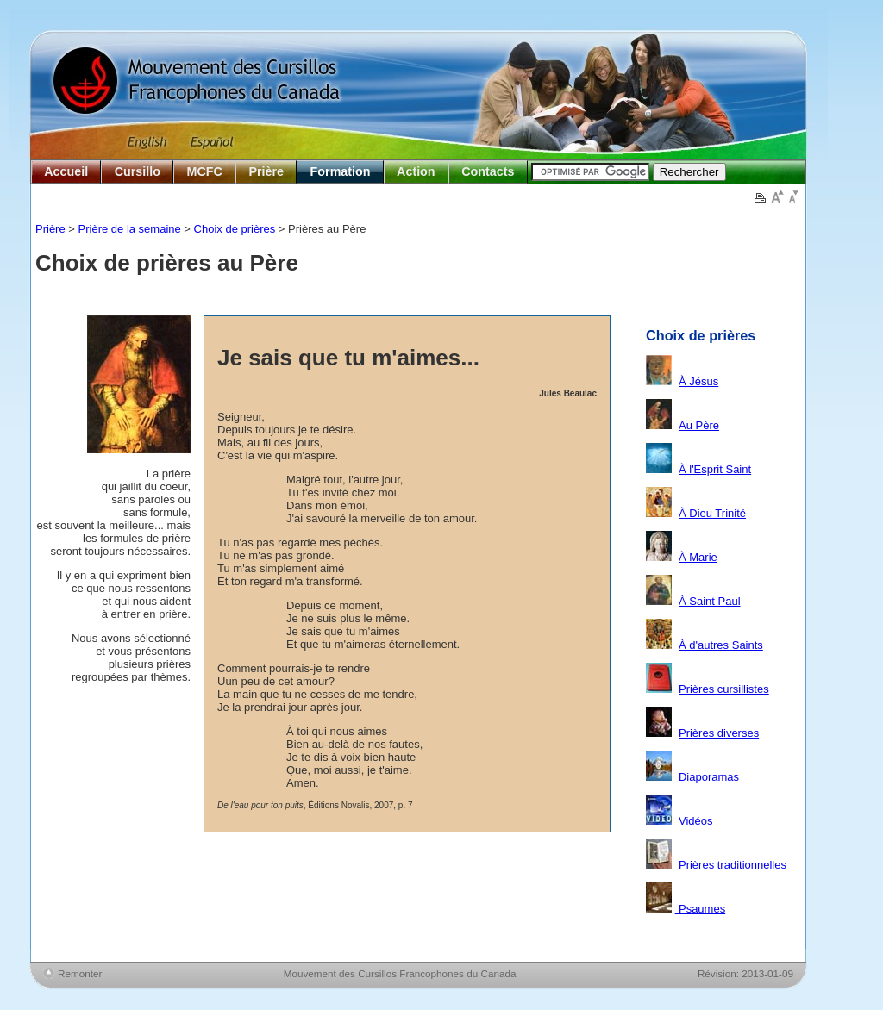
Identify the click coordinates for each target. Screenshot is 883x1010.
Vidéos (696, 820)
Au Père (699, 425)
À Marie (698, 557)
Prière (266, 171)
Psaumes (700, 908)
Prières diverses (719, 732)
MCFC (204, 171)
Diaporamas (709, 776)
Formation (340, 171)
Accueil (66, 171)
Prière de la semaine (129, 228)
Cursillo (137, 171)
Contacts (487, 171)
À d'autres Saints (721, 645)
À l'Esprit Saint (715, 469)
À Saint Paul (710, 601)
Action (416, 171)
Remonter (80, 973)
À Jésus (698, 381)
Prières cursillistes (724, 689)
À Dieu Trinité (712, 513)
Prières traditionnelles (730, 864)
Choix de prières (235, 228)
